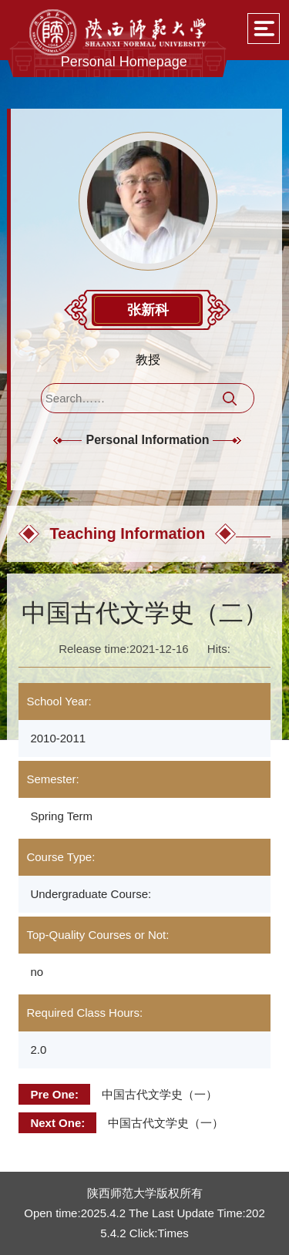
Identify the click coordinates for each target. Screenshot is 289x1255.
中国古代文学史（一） (159, 1094)
